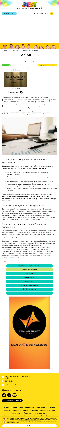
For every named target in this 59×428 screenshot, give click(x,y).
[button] (12, 333)
